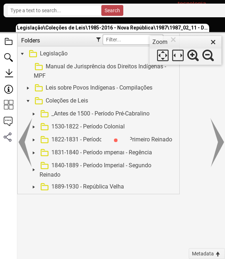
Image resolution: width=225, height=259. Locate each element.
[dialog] (185, 50)
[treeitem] (97, 53)
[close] (213, 42)
